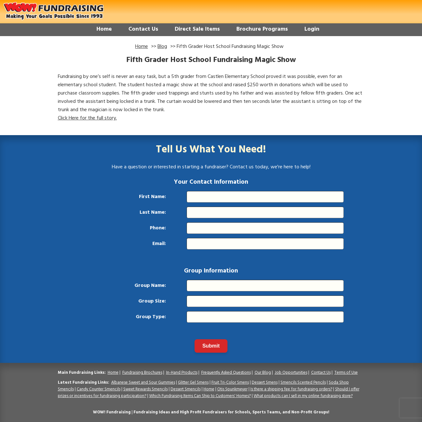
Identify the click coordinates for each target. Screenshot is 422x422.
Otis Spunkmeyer (232, 389)
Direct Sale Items (197, 29)
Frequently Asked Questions (226, 372)
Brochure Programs (262, 29)
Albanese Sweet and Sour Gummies (143, 382)
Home (104, 29)
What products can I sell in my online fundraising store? (303, 396)
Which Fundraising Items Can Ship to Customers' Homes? (200, 396)
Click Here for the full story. (87, 118)
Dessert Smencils (186, 389)
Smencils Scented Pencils (303, 382)
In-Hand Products (181, 372)
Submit (210, 346)
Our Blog (263, 372)
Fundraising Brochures (142, 372)
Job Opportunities (291, 372)
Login (311, 29)
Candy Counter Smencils (98, 389)
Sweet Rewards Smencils (145, 389)
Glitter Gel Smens (193, 382)
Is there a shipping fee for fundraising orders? (291, 389)
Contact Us (143, 29)
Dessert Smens (265, 382)
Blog (162, 46)
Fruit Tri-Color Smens (230, 382)
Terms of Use (346, 372)
